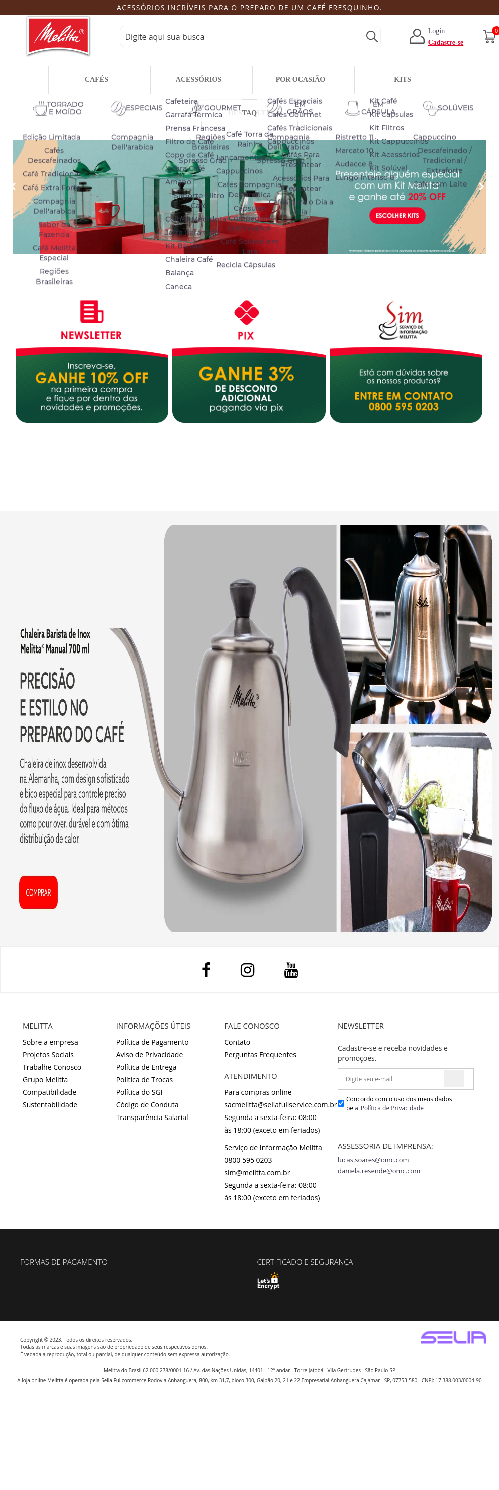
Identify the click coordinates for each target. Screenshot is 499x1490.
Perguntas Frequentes (260, 1054)
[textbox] (250, 36)
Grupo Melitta (45, 1079)
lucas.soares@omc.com (373, 1160)
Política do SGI (139, 1092)
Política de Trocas (144, 1079)
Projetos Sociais (48, 1054)
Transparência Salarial (152, 1117)
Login (436, 31)
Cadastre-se (446, 42)
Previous (38, 8)
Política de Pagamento (152, 1042)
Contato (237, 1042)
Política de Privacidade (392, 1108)
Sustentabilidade (50, 1104)
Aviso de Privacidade (149, 1054)
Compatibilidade (49, 1092)
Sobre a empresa (50, 1042)
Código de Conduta (147, 1104)
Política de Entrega (146, 1067)
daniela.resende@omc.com (379, 1171)
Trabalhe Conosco (52, 1067)
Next (456, 8)
